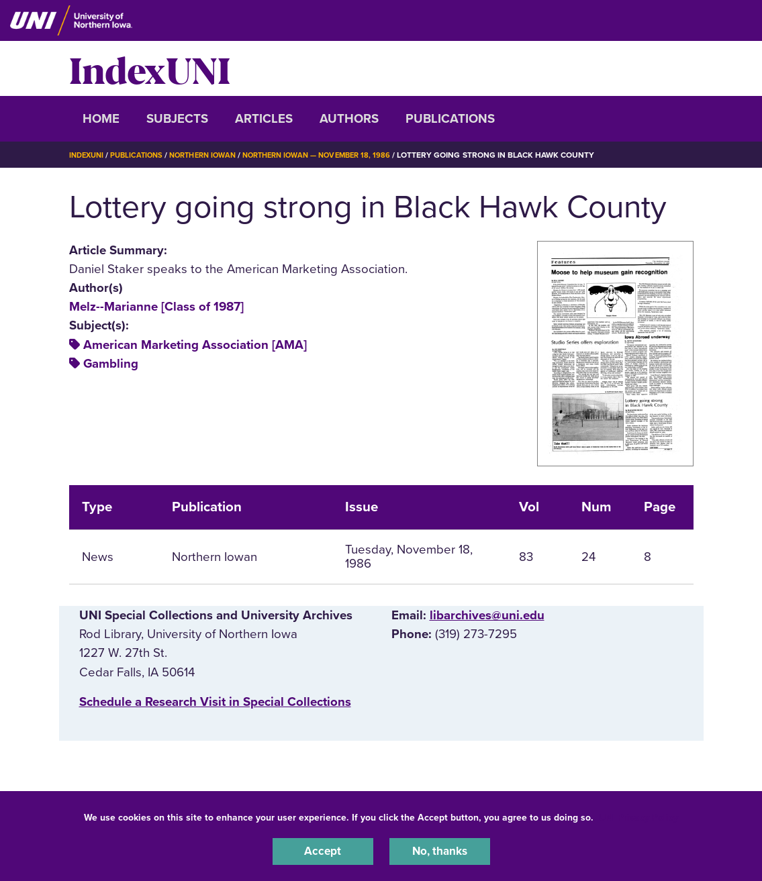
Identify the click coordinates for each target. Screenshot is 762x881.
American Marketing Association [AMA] (195, 345)
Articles (264, 118)
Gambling (110, 363)
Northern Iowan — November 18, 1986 (336, 155)
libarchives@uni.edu (487, 615)
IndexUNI (149, 68)
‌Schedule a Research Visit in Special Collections (215, 701)
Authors (349, 118)
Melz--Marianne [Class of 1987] (156, 306)
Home (101, 118)
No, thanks (440, 850)
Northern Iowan (213, 155)
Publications (450, 118)
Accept (322, 850)
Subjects (177, 118)
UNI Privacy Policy (638, 815)
